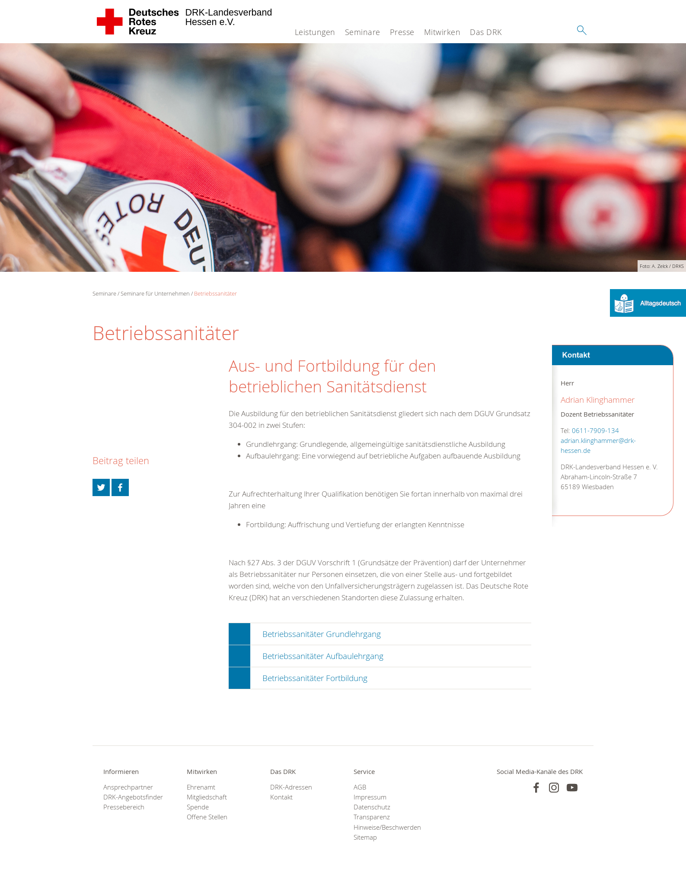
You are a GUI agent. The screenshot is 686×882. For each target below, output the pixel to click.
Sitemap (365, 837)
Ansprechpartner (128, 787)
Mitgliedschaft (207, 797)
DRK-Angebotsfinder (133, 797)
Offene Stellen (207, 817)
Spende (198, 807)
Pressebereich (123, 807)
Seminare (362, 32)
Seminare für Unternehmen (155, 293)
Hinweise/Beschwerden (384, 827)
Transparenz (372, 817)
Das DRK (486, 32)
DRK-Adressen (291, 787)
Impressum (370, 797)
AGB (360, 787)
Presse (402, 32)
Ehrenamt (201, 787)
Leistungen (315, 32)
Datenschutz (372, 807)
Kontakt (281, 797)
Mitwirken (442, 32)
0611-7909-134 (595, 431)
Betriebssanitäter (215, 293)
